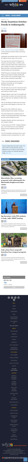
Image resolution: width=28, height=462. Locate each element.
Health (14, 366)
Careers (14, 334)
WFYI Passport (14, 345)
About (14, 328)
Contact (14, 407)
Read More (23, 194)
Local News (16, 15)
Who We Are (14, 331)
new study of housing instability (10, 50)
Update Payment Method (14, 383)
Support (14, 373)
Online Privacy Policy (14, 454)
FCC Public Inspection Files (14, 430)
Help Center (14, 410)
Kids (14, 314)
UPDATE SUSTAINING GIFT (10, 1)
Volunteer (14, 405)
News (7, 15)
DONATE (22, 1)
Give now (8, 153)
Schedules (14, 336)
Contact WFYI (14, 413)
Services (14, 342)
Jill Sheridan (4, 28)
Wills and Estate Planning (14, 389)
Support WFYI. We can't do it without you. (14, 457)
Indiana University (15, 141)
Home (14, 306)
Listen (14, 287)
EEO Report (14, 439)
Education (14, 360)
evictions (7, 141)
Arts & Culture (14, 363)
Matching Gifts (14, 402)
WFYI (14, 303)
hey (25, 458)
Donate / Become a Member (14, 377)
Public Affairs (14, 357)
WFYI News (14, 352)
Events (14, 339)
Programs (14, 311)
